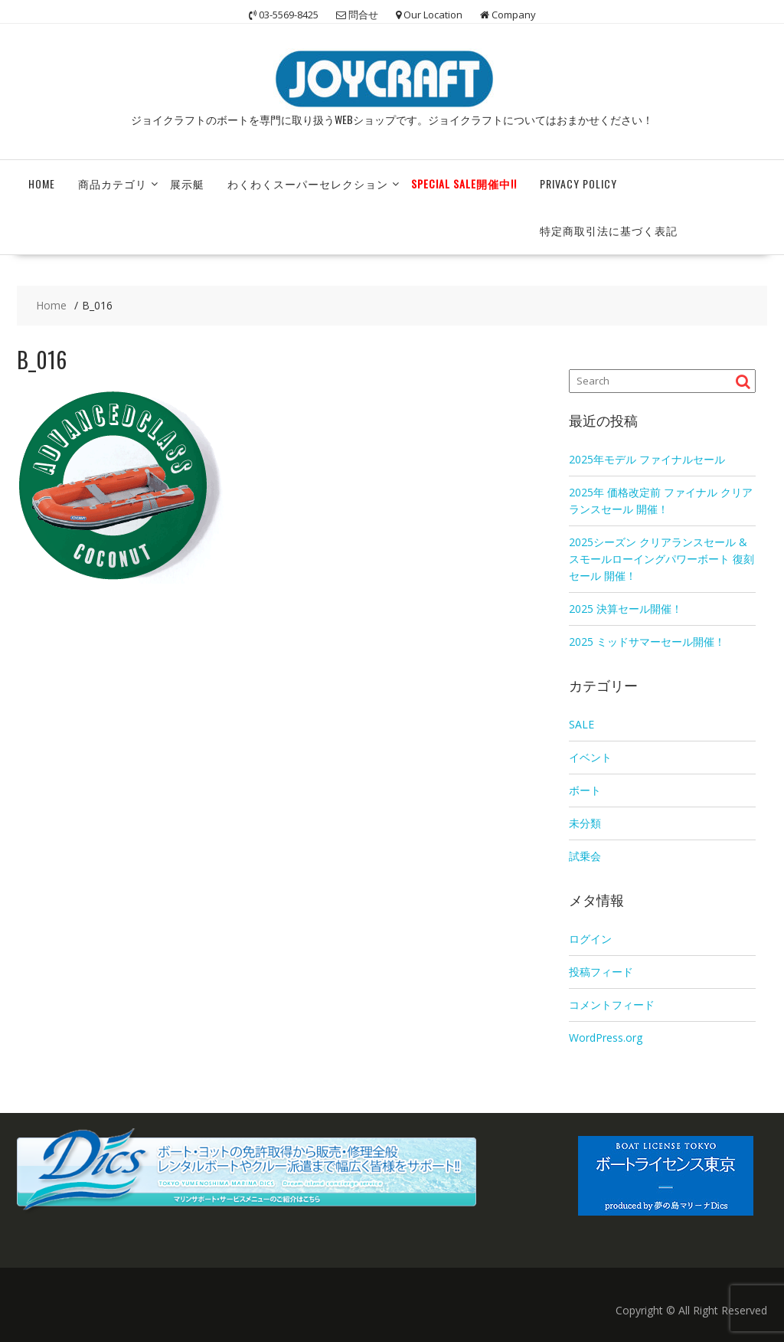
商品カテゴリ (112, 183)
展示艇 (187, 183)
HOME (41, 183)
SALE (581, 724)
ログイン (590, 938)
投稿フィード (601, 971)
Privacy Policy (578, 183)
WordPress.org (605, 1037)
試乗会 (585, 856)
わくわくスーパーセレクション (307, 183)
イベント (590, 757)
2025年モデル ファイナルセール (647, 459)
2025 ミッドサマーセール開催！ (647, 641)
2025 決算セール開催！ (625, 608)
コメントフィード (612, 1004)
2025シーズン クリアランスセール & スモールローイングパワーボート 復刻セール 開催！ (661, 559)
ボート (585, 790)
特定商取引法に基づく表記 (609, 230)
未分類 (585, 823)
